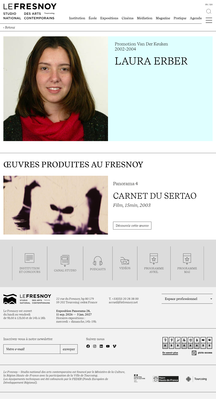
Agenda (196, 18)
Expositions (109, 18)
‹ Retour (9, 27)
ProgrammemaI (187, 270)
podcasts (98, 269)
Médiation (144, 18)
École (93, 18)
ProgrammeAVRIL (154, 270)
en (211, 4)
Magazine (163, 18)
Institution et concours (29, 270)
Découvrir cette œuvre (132, 226)
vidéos (124, 268)
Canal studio (65, 270)
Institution (77, 18)
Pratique (180, 18)
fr (206, 4)
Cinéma (127, 18)
